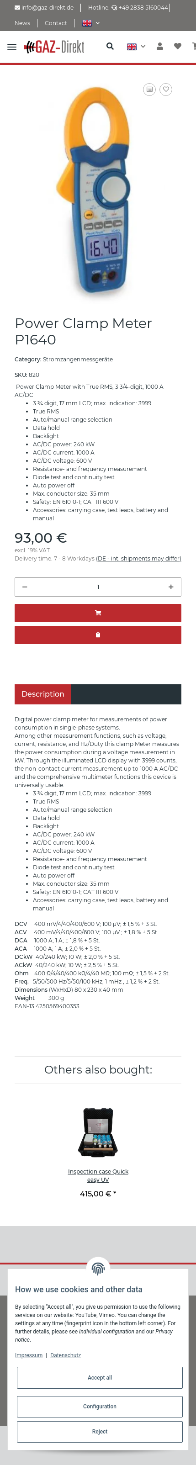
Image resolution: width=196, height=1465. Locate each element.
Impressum (28, 1355)
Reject (100, 1431)
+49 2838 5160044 (139, 7)
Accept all (100, 1378)
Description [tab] (42, 694)
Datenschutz (65, 1355)
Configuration (100, 1406)
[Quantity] (98, 587)
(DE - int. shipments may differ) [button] (138, 558)
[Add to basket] (98, 613)
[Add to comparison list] (149, 89)
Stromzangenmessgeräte (78, 359)
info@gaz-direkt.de (44, 7)
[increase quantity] (171, 587)
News (22, 23)
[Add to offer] (98, 635)
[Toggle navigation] (11, 47)
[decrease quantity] (25, 587)
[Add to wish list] (165, 89)
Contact (56, 23)
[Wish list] (178, 46)
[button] (90, 23)
